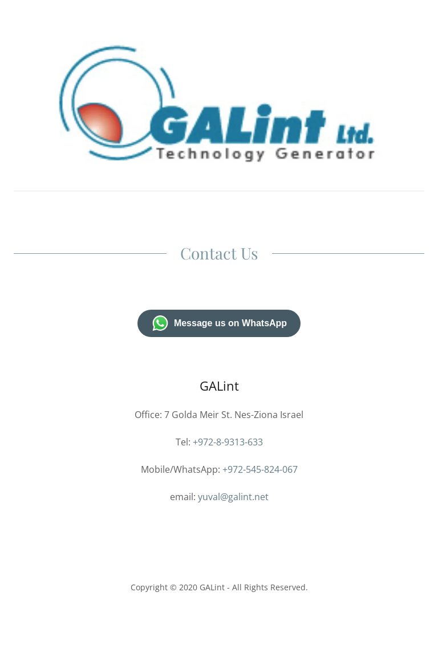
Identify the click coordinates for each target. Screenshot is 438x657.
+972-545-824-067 (260, 469)
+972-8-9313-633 (228, 442)
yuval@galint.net (233, 496)
